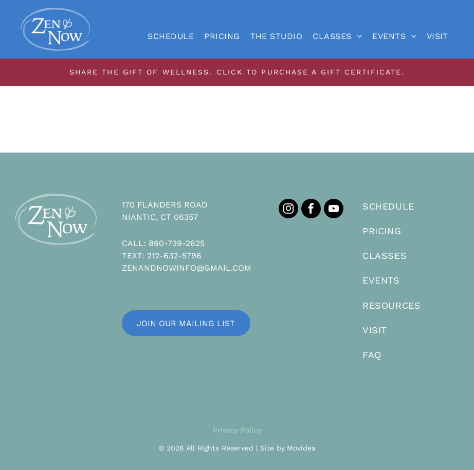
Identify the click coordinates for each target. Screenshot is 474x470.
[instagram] (288, 210)
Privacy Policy (237, 430)
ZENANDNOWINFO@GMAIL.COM (186, 268)
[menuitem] (170, 36)
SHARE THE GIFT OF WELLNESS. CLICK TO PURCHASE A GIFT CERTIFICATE (235, 72)
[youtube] (333, 210)
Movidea (301, 448)
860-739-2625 (177, 243)
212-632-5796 (174, 255)
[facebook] (311, 210)
